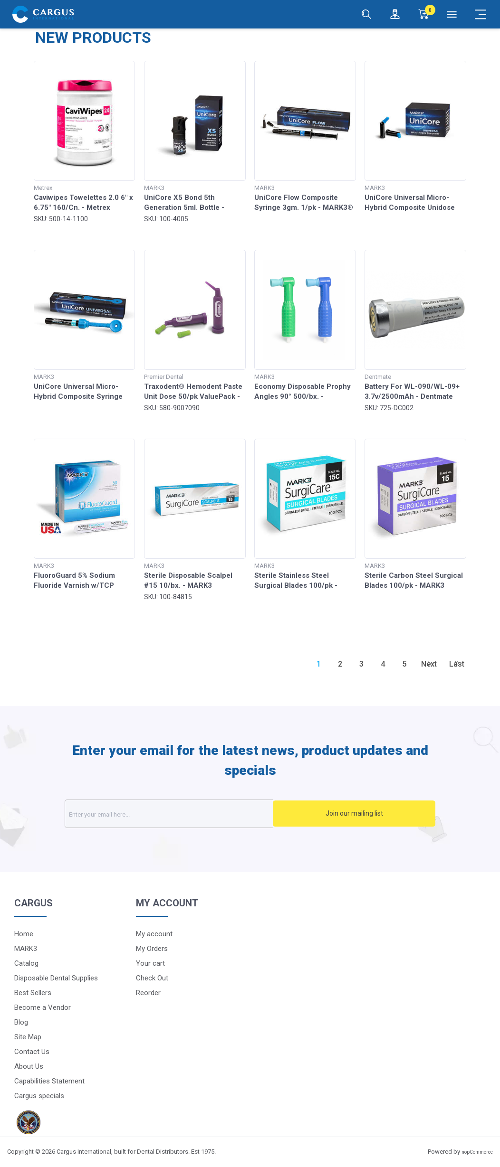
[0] (423, 14)
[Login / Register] (394, 14)
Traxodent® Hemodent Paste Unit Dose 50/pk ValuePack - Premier (193, 396)
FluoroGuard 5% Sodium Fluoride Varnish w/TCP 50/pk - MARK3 (74, 585)
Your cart (150, 963)
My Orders (152, 948)
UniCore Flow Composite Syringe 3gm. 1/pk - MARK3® (303, 202)
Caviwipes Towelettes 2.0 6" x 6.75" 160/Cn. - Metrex (83, 202)
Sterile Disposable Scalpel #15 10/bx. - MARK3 (188, 580)
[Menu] (452, 14)
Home (23, 933)
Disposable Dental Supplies (56, 977)
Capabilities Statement (49, 1080)
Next (429, 663)
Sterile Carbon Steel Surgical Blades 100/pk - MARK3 (414, 580)
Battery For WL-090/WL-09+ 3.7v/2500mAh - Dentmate (412, 391)
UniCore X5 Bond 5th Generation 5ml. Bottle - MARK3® (184, 207)
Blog (21, 1021)
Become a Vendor (42, 1007)
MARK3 (25, 948)
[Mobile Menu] (480, 14)
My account (154, 933)
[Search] (366, 14)
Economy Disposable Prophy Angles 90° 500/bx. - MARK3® (302, 396)
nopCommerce (477, 1152)
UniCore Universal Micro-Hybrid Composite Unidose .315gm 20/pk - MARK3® (410, 207)
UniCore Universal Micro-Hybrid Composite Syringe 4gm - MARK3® (78, 396)
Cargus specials (39, 1095)
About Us (28, 1066)
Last (456, 663)
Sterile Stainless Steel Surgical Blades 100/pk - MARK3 (295, 585)
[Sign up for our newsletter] (193, 814)
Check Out (152, 977)
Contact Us (31, 1051)
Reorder (148, 992)
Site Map (27, 1036)
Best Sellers (32, 992)
